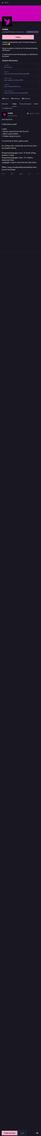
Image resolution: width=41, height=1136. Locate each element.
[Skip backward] (8, 948)
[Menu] (37, 37)
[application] (20, 396)
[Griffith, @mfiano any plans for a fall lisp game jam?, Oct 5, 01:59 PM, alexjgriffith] (20, 1065)
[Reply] (4, 174)
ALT (36, 361)
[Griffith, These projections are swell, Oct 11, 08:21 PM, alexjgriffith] (20, 901)
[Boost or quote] (12, 174)
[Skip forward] (33, 948)
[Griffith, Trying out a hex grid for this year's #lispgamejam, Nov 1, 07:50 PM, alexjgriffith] (20, 394)
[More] (38, 174)
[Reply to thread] (4, 195)
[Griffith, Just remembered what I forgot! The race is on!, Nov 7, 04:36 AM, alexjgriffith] (20, 188)
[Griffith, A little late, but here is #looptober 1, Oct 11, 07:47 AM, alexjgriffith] (20, 945)
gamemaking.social (32, 32)
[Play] (20, 948)
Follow (18, 37)
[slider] (20, 938)
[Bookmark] (29, 174)
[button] (20, 947)
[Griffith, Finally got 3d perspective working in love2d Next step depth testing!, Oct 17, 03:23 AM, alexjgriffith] (20, 795)
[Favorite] (21, 174)
